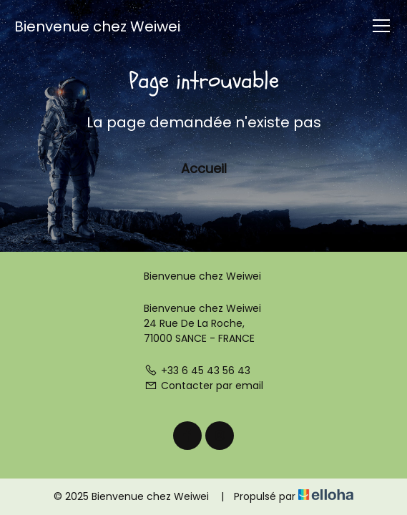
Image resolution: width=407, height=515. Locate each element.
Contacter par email (203, 385)
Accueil (204, 168)
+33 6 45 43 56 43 (197, 370)
